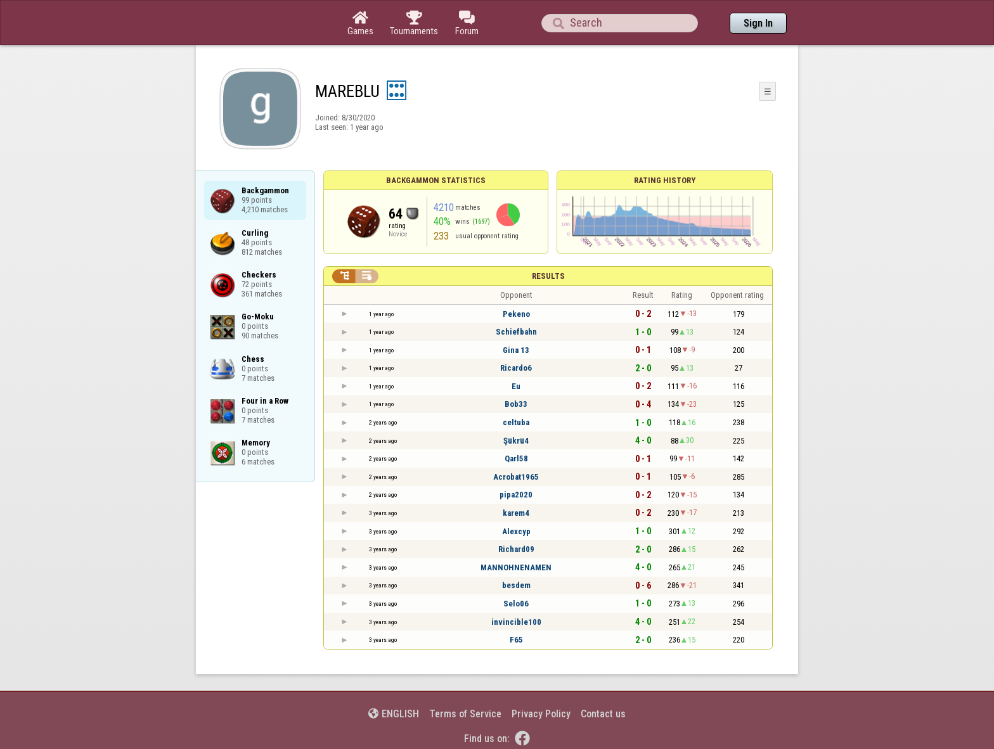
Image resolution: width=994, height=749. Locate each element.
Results (548, 276)
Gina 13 (516, 350)
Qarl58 (516, 458)
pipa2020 (516, 494)
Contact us (603, 714)
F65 (516, 639)
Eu (516, 386)
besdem (516, 585)
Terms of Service (465, 714)
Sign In (758, 23)
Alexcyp (516, 531)
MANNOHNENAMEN (516, 567)
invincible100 (516, 622)
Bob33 (516, 404)
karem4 (516, 513)
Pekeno (516, 314)
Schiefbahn (516, 331)
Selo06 (516, 603)
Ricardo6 (516, 368)
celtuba (516, 422)
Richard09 (516, 549)
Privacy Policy (541, 714)
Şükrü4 (516, 440)
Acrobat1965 (516, 477)
